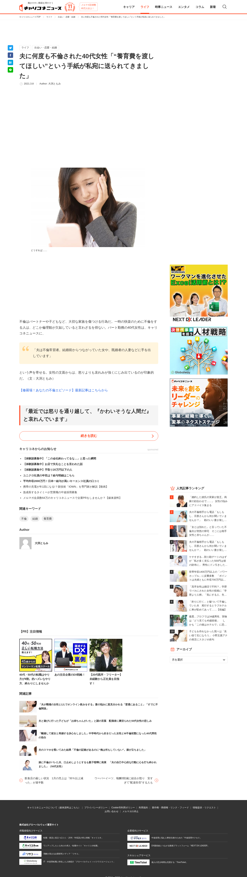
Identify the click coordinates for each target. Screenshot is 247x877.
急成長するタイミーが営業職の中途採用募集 (50, 492)
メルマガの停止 (130, 811)
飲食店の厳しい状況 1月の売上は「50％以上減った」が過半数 (54, 780)
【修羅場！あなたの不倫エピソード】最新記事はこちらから (63, 390)
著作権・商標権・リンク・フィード (170, 807)
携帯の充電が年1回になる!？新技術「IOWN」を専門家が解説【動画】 (65, 486)
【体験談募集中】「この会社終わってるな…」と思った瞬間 (59, 458)
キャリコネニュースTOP (30, 17)
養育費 (48, 518)
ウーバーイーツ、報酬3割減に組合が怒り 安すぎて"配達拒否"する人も (124, 780)
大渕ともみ (54, 83)
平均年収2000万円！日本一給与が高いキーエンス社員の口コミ (61, 481)
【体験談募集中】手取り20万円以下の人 (47, 469)
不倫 (24, 518)
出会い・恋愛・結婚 (66, 17)
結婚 (35, 518)
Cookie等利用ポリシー (123, 807)
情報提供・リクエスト (204, 807)
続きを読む (89, 436)
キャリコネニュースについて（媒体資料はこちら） (53, 807)
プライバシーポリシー (95, 807)
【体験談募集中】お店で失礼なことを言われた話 (53, 464)
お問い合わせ (111, 811)
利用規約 (143, 807)
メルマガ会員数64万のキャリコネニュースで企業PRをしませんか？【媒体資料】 (72, 497)
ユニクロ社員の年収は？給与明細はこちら (48, 475)
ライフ (49, 17)
